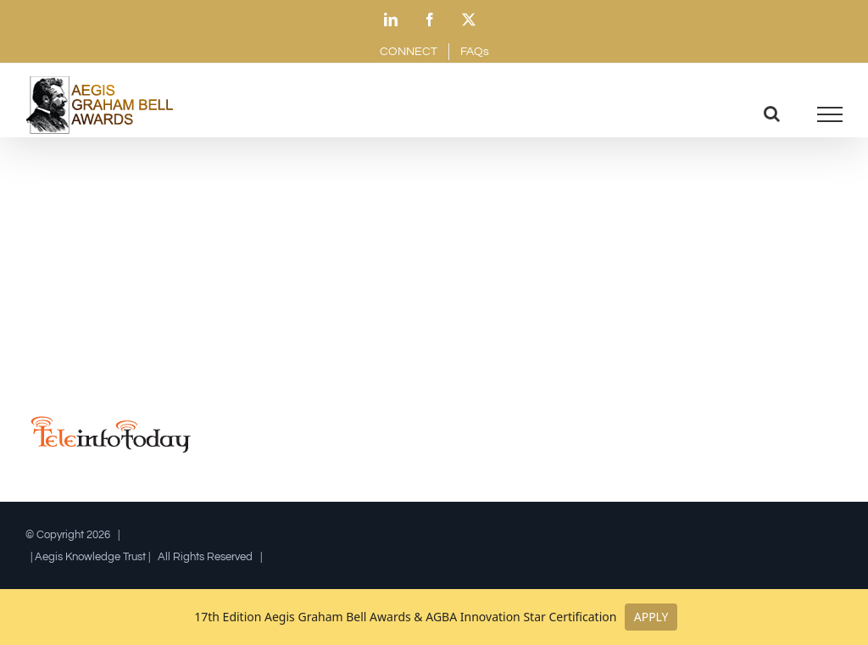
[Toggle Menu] (830, 114)
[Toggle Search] (772, 113)
